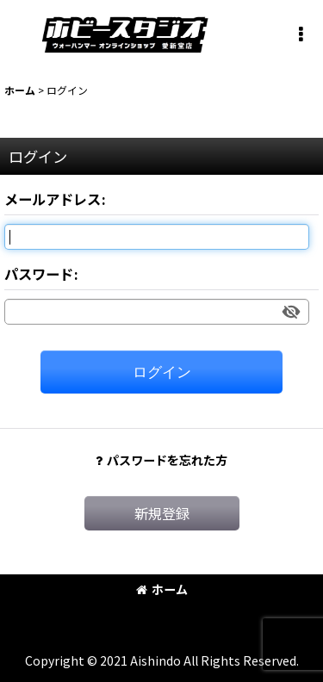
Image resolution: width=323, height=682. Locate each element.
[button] (300, 34)
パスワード (38, 274)
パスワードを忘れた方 (161, 459)
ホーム (162, 589)
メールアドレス (52, 199)
